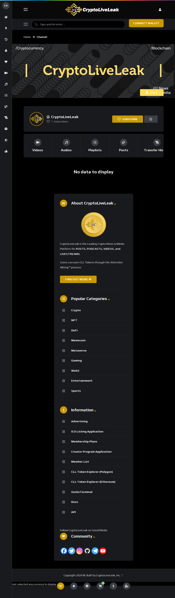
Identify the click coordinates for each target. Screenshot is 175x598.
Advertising (79, 421)
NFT (74, 320)
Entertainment (81, 380)
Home (27, 37)
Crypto (76, 310)
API (73, 512)
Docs (74, 501)
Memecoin (78, 340)
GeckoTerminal (81, 491)
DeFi (74, 330)
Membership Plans (84, 441)
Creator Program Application (91, 451)
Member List (80, 461)
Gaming (76, 360)
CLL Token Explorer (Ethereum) (93, 481)
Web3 (75, 370)
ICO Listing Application (87, 431)
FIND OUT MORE (78, 279)
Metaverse (79, 350)
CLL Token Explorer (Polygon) (92, 471)
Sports (76, 390)
